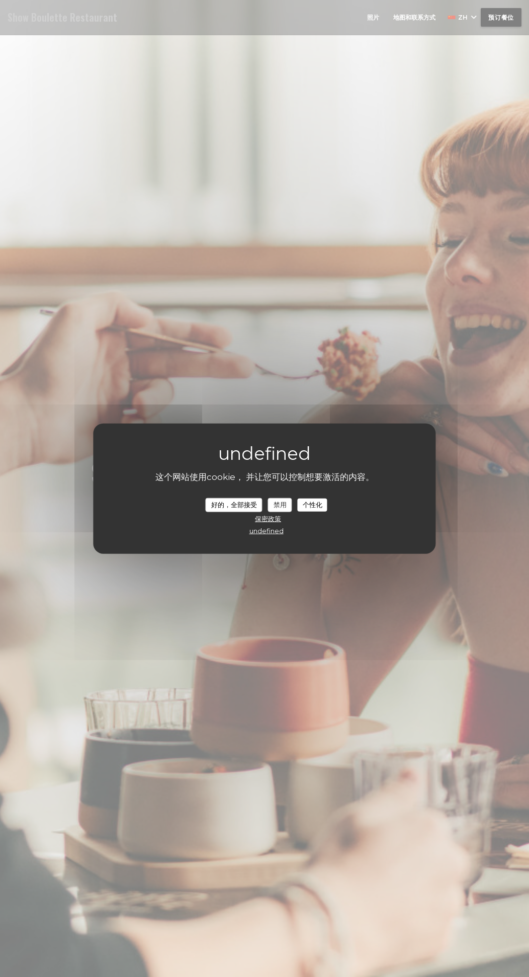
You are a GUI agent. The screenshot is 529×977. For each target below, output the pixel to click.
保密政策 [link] (268, 518)
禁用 (280, 505)
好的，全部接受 (234, 505)
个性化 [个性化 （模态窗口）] (312, 505)
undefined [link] (266, 530)
